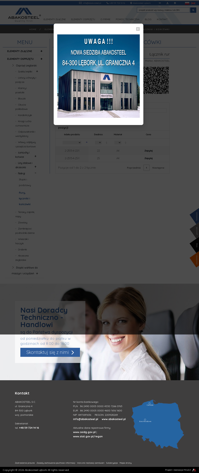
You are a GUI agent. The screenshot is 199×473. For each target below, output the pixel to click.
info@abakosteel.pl (85, 419)
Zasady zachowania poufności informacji (56, 463)
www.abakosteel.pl (114, 419)
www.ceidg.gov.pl (84, 432)
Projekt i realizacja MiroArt (180, 469)
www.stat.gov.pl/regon (88, 436)
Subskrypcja (112, 463)
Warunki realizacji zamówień (90, 463)
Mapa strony (126, 463)
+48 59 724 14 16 (29, 427)
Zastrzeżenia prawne (25, 463)
